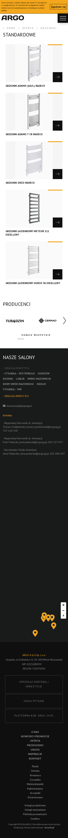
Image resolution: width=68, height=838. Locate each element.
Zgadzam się (58, 6)
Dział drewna (35, 797)
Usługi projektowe (35, 805)
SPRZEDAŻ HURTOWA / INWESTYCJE (34, 684)
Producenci (35, 745)
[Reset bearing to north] (63, 616)
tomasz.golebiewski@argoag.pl (43, 426)
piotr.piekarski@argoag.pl (33, 442)
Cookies (35, 818)
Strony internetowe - (39, 827)
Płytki (35, 766)
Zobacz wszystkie (36, 335)
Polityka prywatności (35, 814)
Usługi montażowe (35, 809)
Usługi (35, 749)
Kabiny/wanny (35, 788)
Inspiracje (35, 754)
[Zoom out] (63, 610)
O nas (35, 732)
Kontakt (35, 758)
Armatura (35, 775)
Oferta (35, 740)
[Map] (34, 621)
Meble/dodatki (35, 784)
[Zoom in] (63, 605)
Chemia (35, 770)
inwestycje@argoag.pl (19, 405)
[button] (64, 321)
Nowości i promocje (35, 736)
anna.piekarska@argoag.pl (34, 453)
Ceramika (35, 779)
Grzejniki (35, 793)
